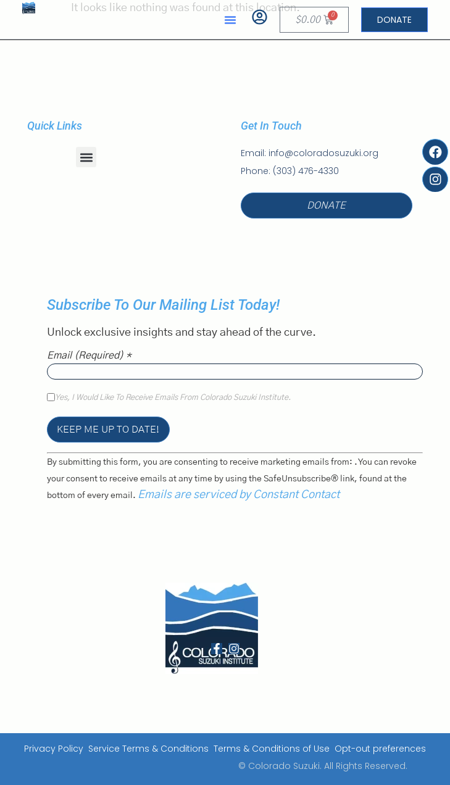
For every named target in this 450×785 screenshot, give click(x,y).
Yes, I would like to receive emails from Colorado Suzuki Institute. (173, 398)
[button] (230, 19)
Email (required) (89, 355)
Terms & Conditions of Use (272, 748)
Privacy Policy (53, 748)
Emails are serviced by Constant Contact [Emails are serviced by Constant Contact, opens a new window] (239, 494)
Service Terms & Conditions (148, 748)
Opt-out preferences (380, 748)
